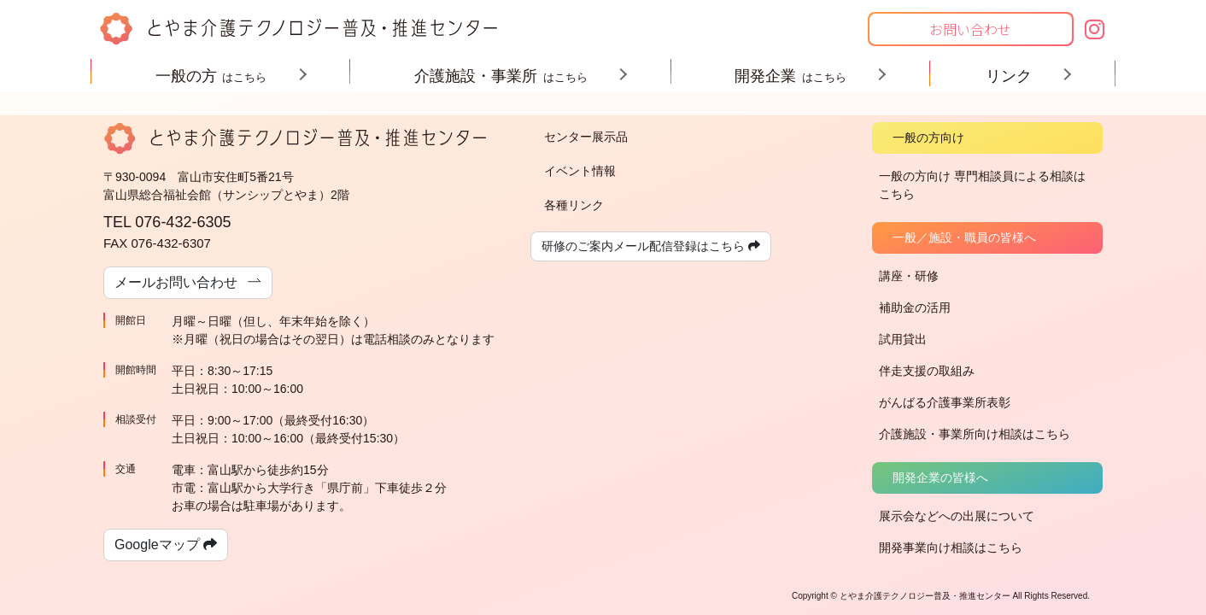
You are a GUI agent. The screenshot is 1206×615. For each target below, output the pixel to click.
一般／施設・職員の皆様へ (964, 237)
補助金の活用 (915, 307)
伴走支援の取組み (927, 371)
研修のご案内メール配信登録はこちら (651, 246)
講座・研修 (909, 276)
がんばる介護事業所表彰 (944, 402)
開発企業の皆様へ (940, 477)
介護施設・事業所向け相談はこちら (974, 434)
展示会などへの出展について (956, 516)
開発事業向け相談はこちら (950, 547)
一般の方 (225, 77)
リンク (1023, 77)
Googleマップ (165, 544)
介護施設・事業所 (514, 77)
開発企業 (804, 77)
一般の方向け (928, 137)
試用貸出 (903, 339)
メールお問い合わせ (187, 281)
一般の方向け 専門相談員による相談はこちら (982, 185)
